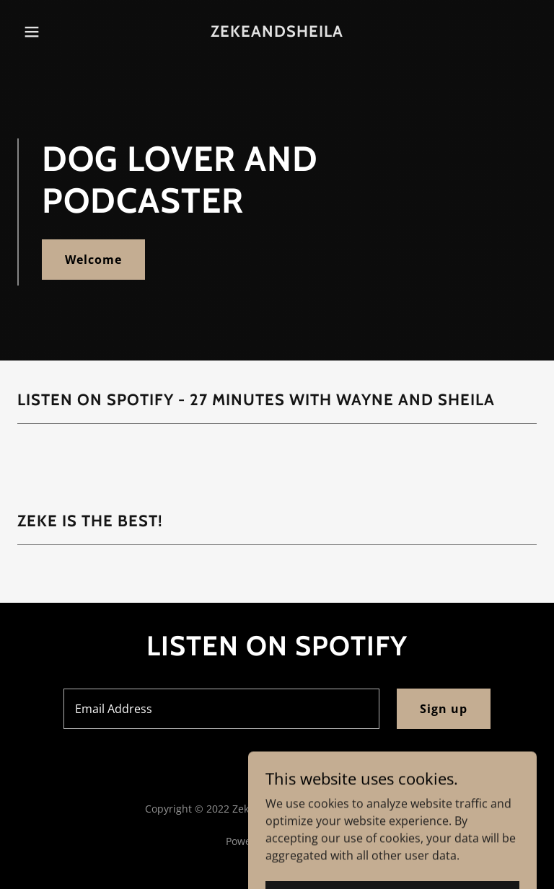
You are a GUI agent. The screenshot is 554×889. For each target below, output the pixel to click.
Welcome (93, 259)
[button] (41, 31)
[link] (277, 32)
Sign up (443, 709)
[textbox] (221, 709)
